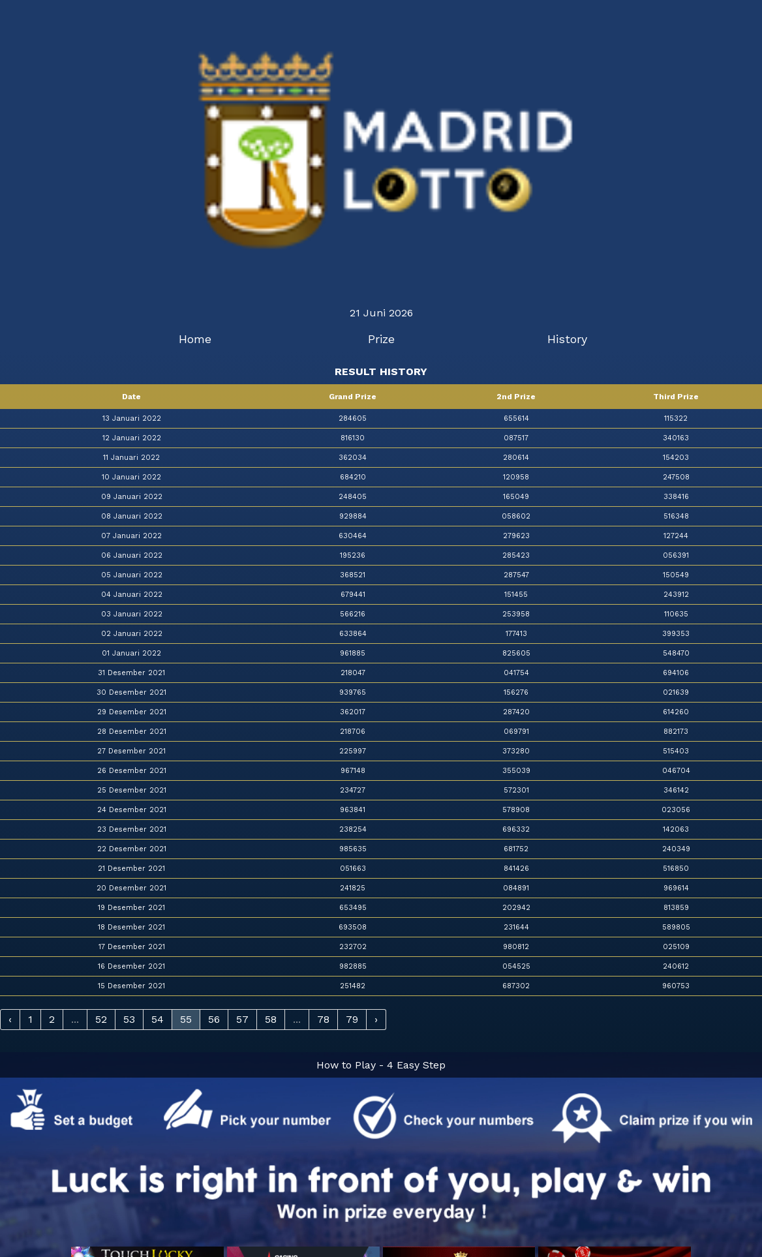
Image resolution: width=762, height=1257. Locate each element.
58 (271, 1019)
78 (323, 1019)
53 (129, 1019)
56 (214, 1019)
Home (195, 339)
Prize (381, 339)
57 (242, 1019)
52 (101, 1019)
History (567, 339)
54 (157, 1019)
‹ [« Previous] (10, 1019)
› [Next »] (376, 1019)
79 (352, 1019)
